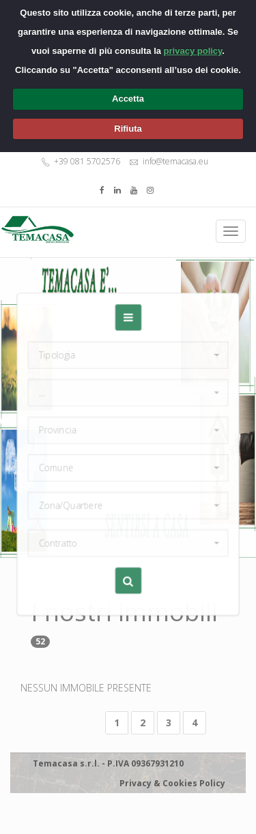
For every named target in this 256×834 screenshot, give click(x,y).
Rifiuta (127, 128)
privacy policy (193, 51)
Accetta (128, 98)
